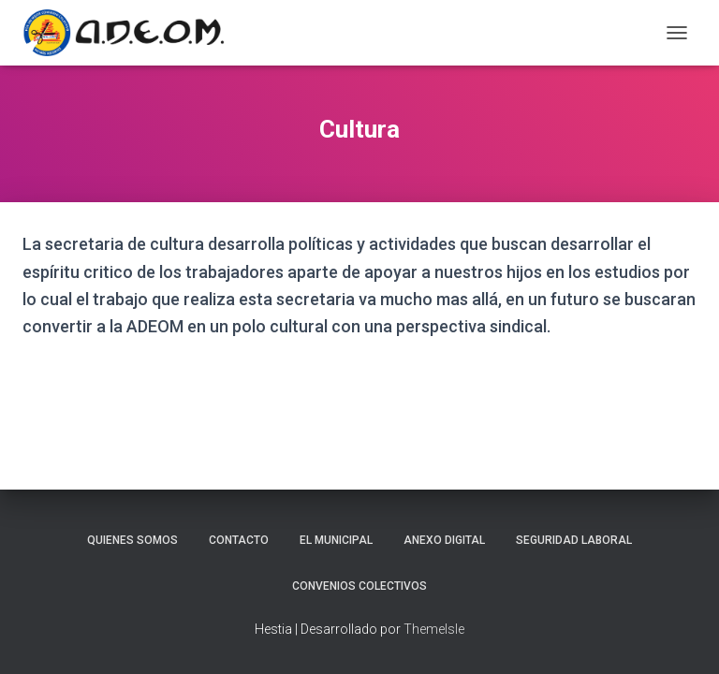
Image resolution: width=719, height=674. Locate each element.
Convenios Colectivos (359, 586)
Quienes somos (132, 540)
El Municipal (336, 540)
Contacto (239, 540)
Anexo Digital (444, 540)
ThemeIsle (434, 629)
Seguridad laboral (574, 540)
